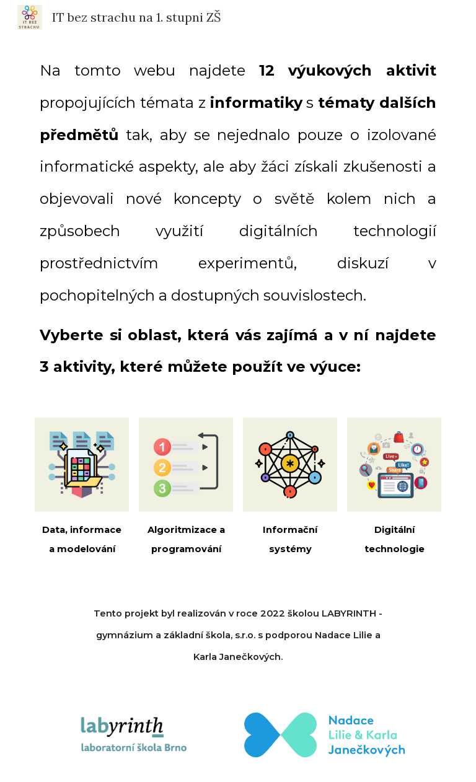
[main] (238, 219)
